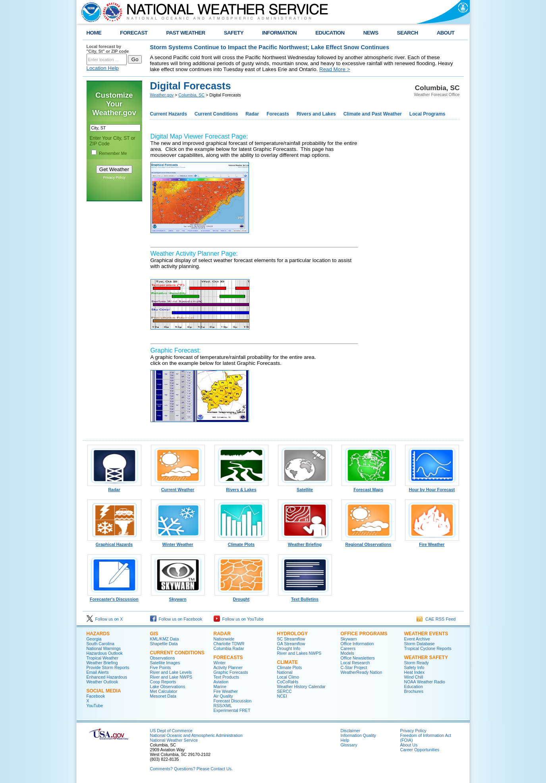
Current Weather (178, 487)
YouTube (95, 705)
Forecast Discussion (233, 700)
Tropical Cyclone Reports (427, 648)
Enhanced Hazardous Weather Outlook (107, 679)
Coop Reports (163, 681)
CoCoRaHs (288, 681)
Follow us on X (105, 619)
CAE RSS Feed (436, 619)
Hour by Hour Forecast (432, 487)
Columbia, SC (191, 95)
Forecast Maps (368, 487)
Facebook (96, 696)
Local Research (355, 662)
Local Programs (427, 114)
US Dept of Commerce (171, 730)
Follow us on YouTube (239, 619)
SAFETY (233, 33)
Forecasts (277, 114)
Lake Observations (167, 686)
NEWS (370, 33)
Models (347, 653)
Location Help (103, 68)
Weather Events (426, 633)
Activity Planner (228, 667)
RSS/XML (223, 705)
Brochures (414, 691)
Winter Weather (178, 542)
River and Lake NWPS (171, 677)
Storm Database (419, 643)
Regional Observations (368, 542)
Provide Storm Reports (108, 667)
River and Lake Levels (171, 672)
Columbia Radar (229, 648)
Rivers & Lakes (241, 487)
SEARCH (407, 33)
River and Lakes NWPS (299, 653)
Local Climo (288, 677)
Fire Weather (432, 542)
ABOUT (446, 33)
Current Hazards (168, 114)
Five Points (160, 667)
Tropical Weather (103, 658)
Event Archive (417, 638)
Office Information (357, 643)
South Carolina (101, 643)
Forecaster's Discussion (114, 597)
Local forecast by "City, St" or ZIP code (108, 49)
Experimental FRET (232, 710)
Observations (162, 658)
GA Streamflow (291, 643)
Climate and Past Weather (372, 114)
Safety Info (414, 667)
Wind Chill (413, 677)
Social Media (104, 691)
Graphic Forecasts (231, 672)
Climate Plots (241, 542)
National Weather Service (174, 740)
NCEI (282, 696)
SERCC (284, 691)
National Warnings (104, 648)
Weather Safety (426, 657)
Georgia (94, 638)
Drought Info (289, 648)
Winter (220, 662)
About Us (409, 744)
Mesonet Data (163, 696)
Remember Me (113, 153)
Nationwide (224, 638)
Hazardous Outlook (105, 653)
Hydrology (292, 633)
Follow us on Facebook (176, 619)
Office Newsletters (358, 658)
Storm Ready (416, 662)
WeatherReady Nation (361, 672)
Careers (348, 648)
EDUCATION (329, 33)
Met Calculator (163, 691)
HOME (94, 33)
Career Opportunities (420, 749)
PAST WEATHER (185, 33)
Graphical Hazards (114, 542)
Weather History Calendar (301, 686)
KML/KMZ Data (164, 638)
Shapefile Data (164, 643)
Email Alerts (98, 672)
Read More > (334, 69)
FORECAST (133, 33)
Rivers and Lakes (316, 114)
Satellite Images (165, 662)
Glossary (349, 744)
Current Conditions (216, 114)
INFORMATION (279, 33)
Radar (252, 114)
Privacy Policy (114, 177)
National (285, 672)
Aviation (221, 681)
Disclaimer (351, 730)
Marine (220, 686)
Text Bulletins (305, 597)
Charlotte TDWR (229, 643)
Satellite (305, 487)
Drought (241, 597)
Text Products (226, 677)
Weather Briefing (305, 542)
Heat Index (414, 672)
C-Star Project (354, 667)
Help (345, 740)
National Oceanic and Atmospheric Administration (196, 735)
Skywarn (178, 597)
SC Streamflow (291, 638)
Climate (287, 662)
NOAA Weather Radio (424, 681)
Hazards (98, 633)
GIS (154, 633)
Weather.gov (162, 95)
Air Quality (223, 696)
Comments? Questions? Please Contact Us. (191, 768)
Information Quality (358, 735)
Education (413, 686)
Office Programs (364, 633)
